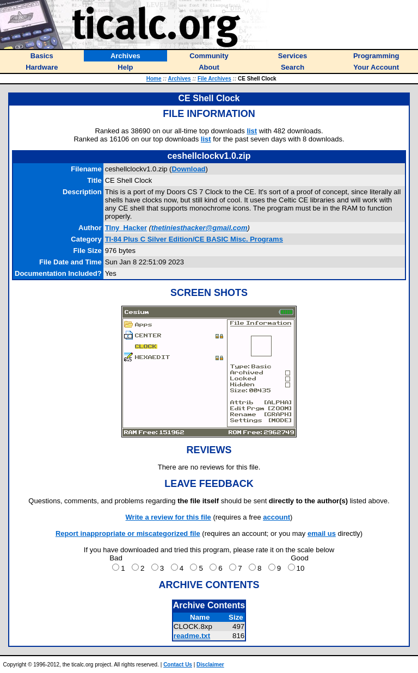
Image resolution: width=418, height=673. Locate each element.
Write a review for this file (168, 517)
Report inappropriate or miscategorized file (128, 533)
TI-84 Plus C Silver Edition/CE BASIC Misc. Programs (194, 239)
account (276, 517)
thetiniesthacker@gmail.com (199, 228)
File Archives (214, 79)
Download (188, 169)
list (252, 131)
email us (322, 533)
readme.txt (192, 636)
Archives (179, 79)
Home (154, 79)
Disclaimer (210, 665)
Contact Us (177, 665)
